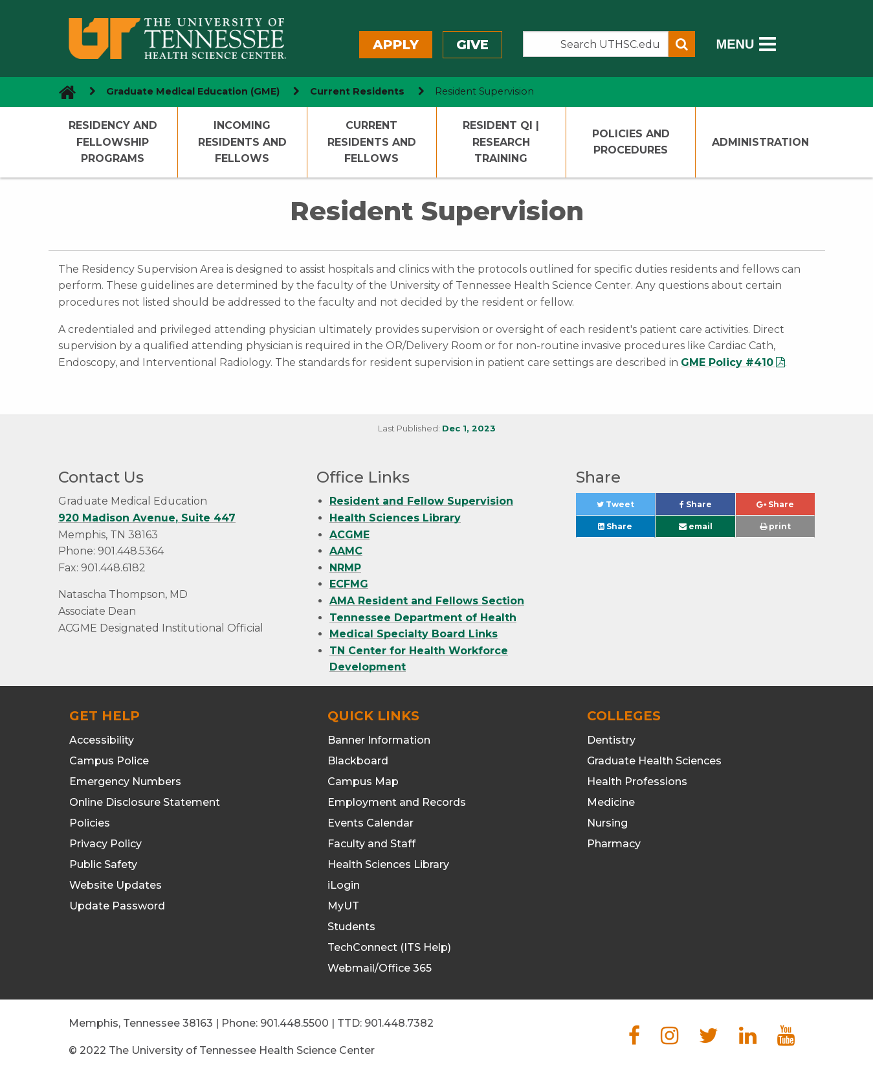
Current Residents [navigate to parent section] (357, 91)
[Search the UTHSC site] (596, 44)
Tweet (626, 507)
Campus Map (363, 781)
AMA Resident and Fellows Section (426, 601)
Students (351, 926)
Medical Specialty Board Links (413, 634)
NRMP (345, 568)
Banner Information (378, 740)
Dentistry (611, 740)
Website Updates (115, 885)
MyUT (343, 906)
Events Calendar (370, 823)
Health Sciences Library (395, 518)
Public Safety (103, 864)
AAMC (345, 551)
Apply (396, 44)
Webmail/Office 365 (379, 968)
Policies (89, 823)
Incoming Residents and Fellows (242, 142)
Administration (760, 142)
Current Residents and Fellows (371, 142)
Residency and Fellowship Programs (113, 142)
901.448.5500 (294, 1023)
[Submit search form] (682, 44)
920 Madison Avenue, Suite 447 (147, 518)
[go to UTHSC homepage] (62, 92)
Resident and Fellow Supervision (421, 501)
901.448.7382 (399, 1023)
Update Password (117, 906)
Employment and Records (396, 802)
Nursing (607, 823)
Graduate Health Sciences (654, 761)
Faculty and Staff (371, 844)
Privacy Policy (105, 844)
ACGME (349, 535)
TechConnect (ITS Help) (389, 947)
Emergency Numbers (125, 781)
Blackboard (357, 761)
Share (707, 507)
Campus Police (109, 761)
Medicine (611, 802)
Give (472, 44)
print (775, 526)
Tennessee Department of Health (422, 617)
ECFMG (348, 584)
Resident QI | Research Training (501, 142)
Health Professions (637, 781)
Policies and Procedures (631, 142)
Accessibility (101, 740)
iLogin (343, 885)
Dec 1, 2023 (469, 428)
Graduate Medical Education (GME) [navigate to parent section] (193, 91)
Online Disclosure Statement (144, 802)
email (696, 526)
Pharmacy (614, 844)
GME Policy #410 (727, 362)
